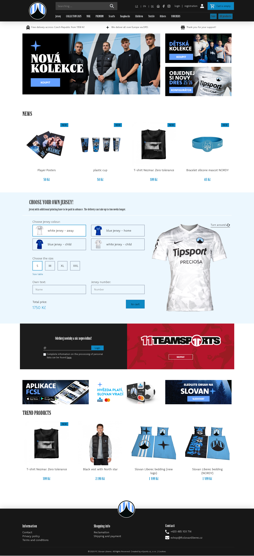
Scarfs (112, 16)
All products (225, 16)
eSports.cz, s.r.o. (148, 551)
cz (134, 6)
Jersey (58, 16)
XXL (75, 266)
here (69, 357)
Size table (37, 274)
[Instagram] (167, 5)
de (150, 6)
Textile (151, 16)
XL (62, 266)
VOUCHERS (175, 16)
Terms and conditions (35, 540)
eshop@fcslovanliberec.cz (186, 538)
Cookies (162, 551)
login (176, 6)
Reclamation (101, 532)
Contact (27, 532)
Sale (213, 16)
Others (163, 16)
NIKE (88, 16)
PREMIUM (99, 16)
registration (190, 6)
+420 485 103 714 (181, 531)
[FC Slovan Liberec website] (157, 5)
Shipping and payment (107, 536)
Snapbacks (125, 16)
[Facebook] (162, 5)
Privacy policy (31, 536)
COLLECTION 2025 (73, 16)
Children (139, 16)
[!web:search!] (111, 6)
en (142, 6)
